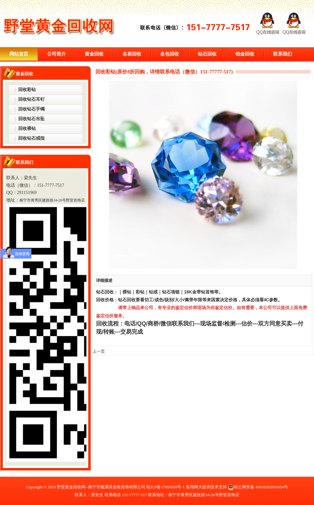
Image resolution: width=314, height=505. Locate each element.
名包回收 (169, 53)
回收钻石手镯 (31, 109)
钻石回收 (207, 53)
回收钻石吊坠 (31, 118)
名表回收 (131, 53)
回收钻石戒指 (31, 138)
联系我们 (282, 53)
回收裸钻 (27, 128)
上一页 (99, 351)
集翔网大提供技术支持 (206, 487)
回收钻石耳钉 (31, 99)
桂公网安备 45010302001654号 (258, 487)
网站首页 (18, 53)
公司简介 (56, 53)
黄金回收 (94, 53)
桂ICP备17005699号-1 (165, 487)
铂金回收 (245, 53)
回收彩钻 (27, 89)
